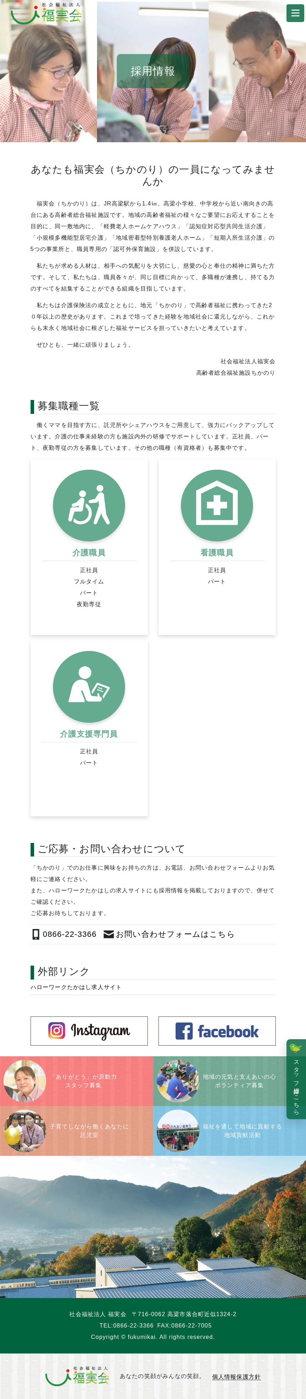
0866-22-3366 (133, 1326)
